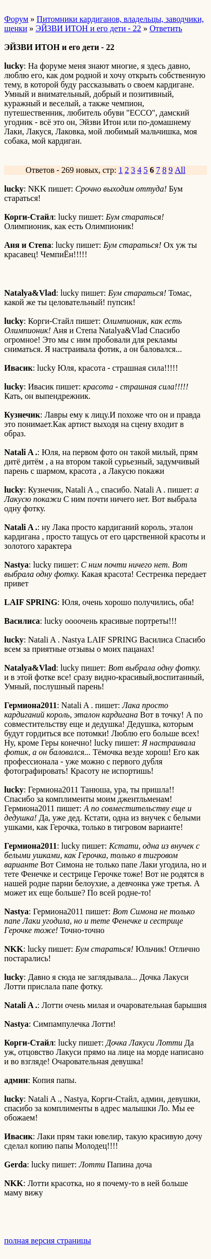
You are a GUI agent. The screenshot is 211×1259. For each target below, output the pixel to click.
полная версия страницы (47, 1240)
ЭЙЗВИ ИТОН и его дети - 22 (88, 28)
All (180, 170)
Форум (16, 19)
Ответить (166, 28)
